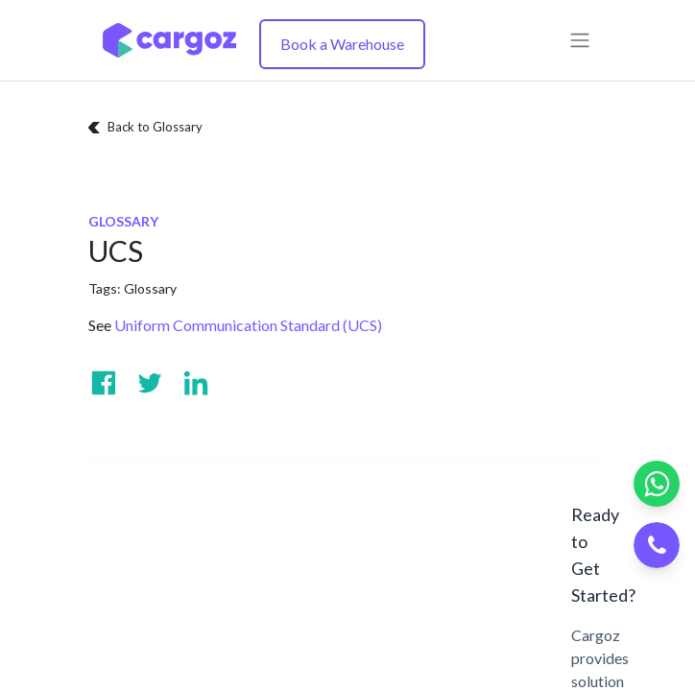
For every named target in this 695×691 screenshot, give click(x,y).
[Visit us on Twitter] (149, 383)
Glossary (150, 288)
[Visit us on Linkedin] (195, 383)
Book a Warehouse (342, 44)
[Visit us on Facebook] (103, 383)
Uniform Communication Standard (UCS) (248, 325)
